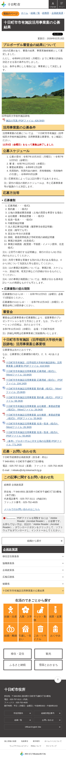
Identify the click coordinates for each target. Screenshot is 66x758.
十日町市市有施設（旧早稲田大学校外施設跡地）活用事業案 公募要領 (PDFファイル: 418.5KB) (34, 364)
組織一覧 (35, 13)
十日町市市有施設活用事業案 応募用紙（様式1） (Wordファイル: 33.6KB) (31, 373)
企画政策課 (57, 13)
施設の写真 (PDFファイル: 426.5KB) (25, 120)
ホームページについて (53, 741)
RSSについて (36, 746)
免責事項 (24, 741)
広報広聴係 (8, 577)
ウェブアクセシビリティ (19, 746)
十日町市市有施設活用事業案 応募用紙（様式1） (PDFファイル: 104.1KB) (34, 382)
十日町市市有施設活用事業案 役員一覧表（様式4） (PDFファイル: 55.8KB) (32, 434)
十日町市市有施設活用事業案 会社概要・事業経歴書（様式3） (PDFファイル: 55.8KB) (33, 417)
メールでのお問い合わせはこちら (22, 509)
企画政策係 (8, 570)
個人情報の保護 (10, 741)
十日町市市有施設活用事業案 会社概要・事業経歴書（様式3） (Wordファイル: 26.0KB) (33, 408)
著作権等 (36, 741)
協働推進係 (8, 563)
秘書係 (6, 583)
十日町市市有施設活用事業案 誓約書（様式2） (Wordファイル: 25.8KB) (33, 390)
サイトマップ (51, 746)
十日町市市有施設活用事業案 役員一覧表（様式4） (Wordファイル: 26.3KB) (32, 425)
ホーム (24, 13)
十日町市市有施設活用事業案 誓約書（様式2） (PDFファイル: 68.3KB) (34, 399)
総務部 (45, 13)
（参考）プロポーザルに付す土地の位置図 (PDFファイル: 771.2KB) (34, 443)
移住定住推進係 (11, 556)
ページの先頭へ (57, 679)
